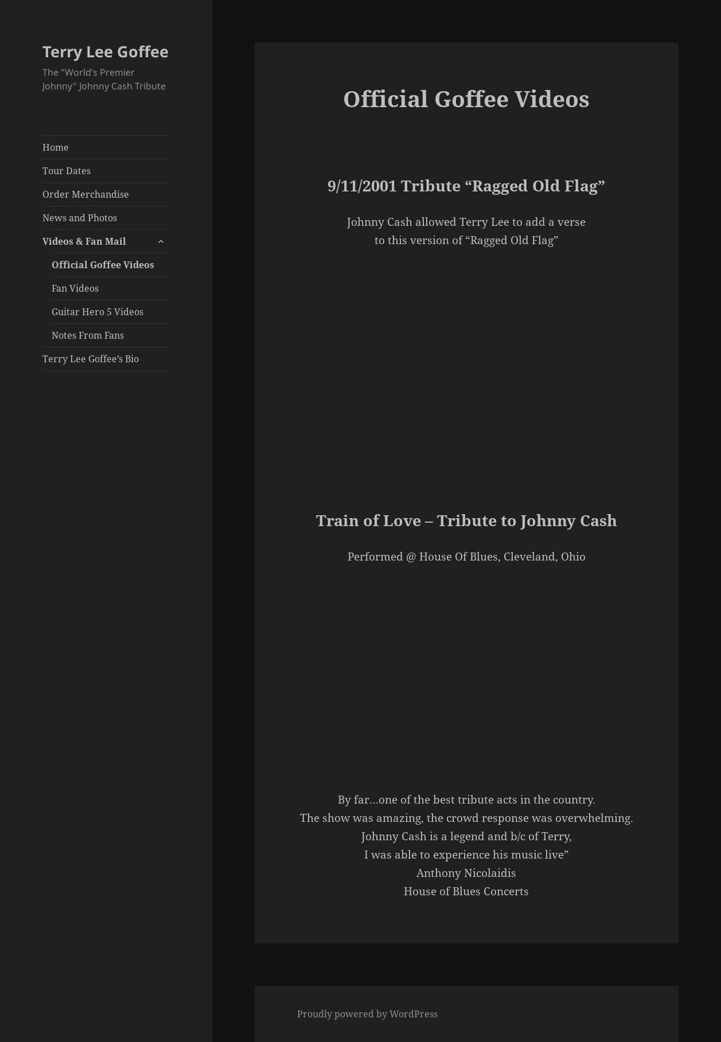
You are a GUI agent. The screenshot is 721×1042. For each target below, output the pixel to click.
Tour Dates (66, 170)
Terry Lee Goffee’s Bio (90, 358)
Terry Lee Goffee (105, 51)
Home (55, 147)
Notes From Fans (88, 335)
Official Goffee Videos (103, 264)
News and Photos (79, 217)
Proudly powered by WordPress (367, 1014)
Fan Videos (75, 288)
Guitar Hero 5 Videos (97, 311)
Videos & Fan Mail (84, 241)
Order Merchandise (85, 194)
